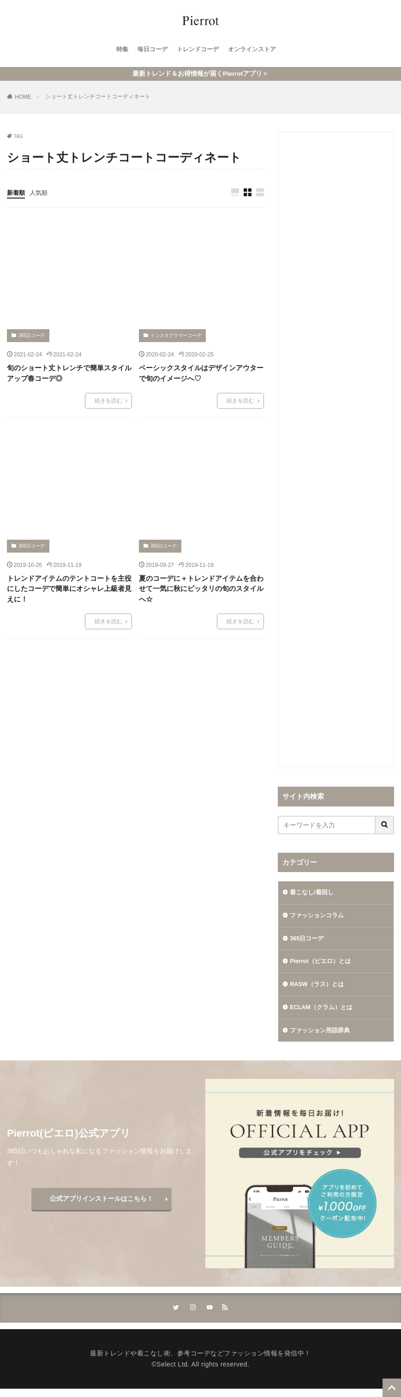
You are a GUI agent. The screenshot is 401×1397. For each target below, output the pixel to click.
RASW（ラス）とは (319, 989)
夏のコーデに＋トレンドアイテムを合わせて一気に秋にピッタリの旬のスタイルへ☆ (201, 589)
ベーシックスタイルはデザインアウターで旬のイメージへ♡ (201, 373)
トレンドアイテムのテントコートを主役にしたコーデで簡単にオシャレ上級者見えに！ (69, 589)
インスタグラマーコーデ (175, 335)
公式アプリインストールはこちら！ (101, 1206)
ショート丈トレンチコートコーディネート (97, 96)
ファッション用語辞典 (322, 1037)
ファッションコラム (319, 917)
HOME (23, 97)
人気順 (40, 192)
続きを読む (108, 401)
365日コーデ (31, 335)
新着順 (16, 192)
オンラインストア (255, 49)
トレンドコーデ (197, 49)
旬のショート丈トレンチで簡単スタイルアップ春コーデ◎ (69, 373)
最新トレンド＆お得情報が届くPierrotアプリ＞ (200, 74)
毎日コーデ (149, 49)
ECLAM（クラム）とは (324, 1013)
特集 (117, 49)
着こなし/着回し (313, 893)
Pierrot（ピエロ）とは (323, 965)
